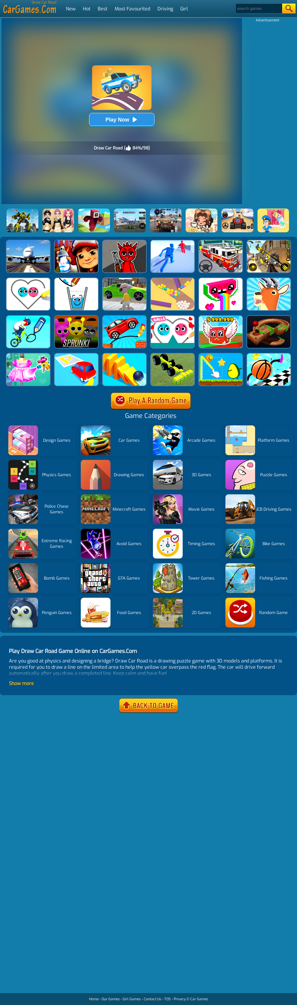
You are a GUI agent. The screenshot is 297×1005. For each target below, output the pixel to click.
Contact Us (152, 999)
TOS (167, 999)
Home (94, 999)
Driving (165, 9)
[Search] (259, 8)
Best (103, 9)
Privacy (180, 999)
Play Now (121, 119)
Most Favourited (132, 9)
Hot (87, 9)
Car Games (199, 999)
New (71, 9)
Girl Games (132, 999)
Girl (184, 9)
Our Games (111, 999)
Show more (21, 683)
